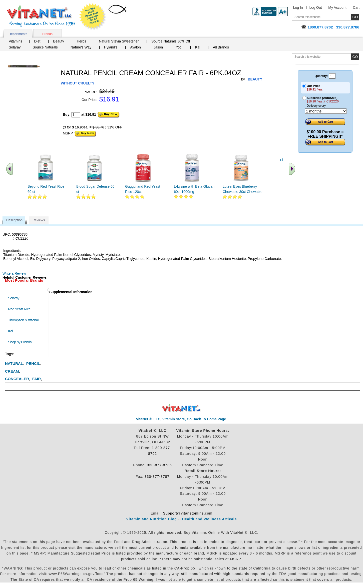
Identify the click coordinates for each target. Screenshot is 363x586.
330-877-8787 (157, 477)
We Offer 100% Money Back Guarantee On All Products (93, 16)
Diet (37, 41)
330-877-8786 (159, 465)
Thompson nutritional (23, 320)
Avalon (135, 47)
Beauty (58, 41)
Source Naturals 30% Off (170, 41)
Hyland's (110, 47)
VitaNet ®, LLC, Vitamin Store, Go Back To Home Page (181, 419)
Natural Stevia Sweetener (119, 41)
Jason (158, 47)
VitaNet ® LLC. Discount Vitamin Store (181, 408)
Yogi (179, 47)
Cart (356, 7)
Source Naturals (45, 47)
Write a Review (14, 273)
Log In (298, 7)
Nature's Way (81, 47)
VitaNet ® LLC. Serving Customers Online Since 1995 (41, 16)
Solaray (15, 47)
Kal (197, 47)
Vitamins (15, 41)
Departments (18, 34)
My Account (337, 7)
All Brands (221, 47)
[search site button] (355, 56)
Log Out (315, 7)
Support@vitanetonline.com (187, 513)
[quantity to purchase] (76, 114)
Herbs (81, 41)
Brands (47, 34)
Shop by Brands (21, 342)
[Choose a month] (326, 111)
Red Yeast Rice (19, 309)
